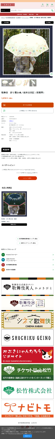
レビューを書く (27, 178)
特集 (37, 14)
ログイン (30, 172)
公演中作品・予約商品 (22, 14)
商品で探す (31, 14)
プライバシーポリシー (16, 433)
